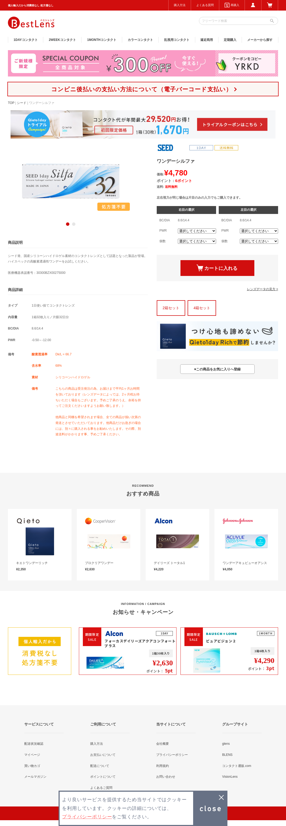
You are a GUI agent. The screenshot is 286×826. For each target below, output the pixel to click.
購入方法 (179, 5)
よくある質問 (205, 5)
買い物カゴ (32, 766)
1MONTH (101, 40)
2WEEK (62, 40)
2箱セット (171, 308)
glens (226, 744)
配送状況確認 (33, 744)
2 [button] (73, 224)
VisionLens (230, 777)
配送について (99, 766)
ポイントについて (103, 777)
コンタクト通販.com (236, 766)
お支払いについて (103, 755)
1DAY (26, 40)
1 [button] (67, 224)
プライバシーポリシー (172, 755)
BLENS (227, 755)
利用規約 (162, 766)
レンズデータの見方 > (262, 289)
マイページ (32, 755)
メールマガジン (35, 777)
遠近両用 (206, 40)
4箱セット (201, 308)
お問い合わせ (165, 777)
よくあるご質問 (101, 788)
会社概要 (162, 744)
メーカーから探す (260, 40)
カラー (140, 40)
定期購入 (230, 40)
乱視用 (176, 40)
